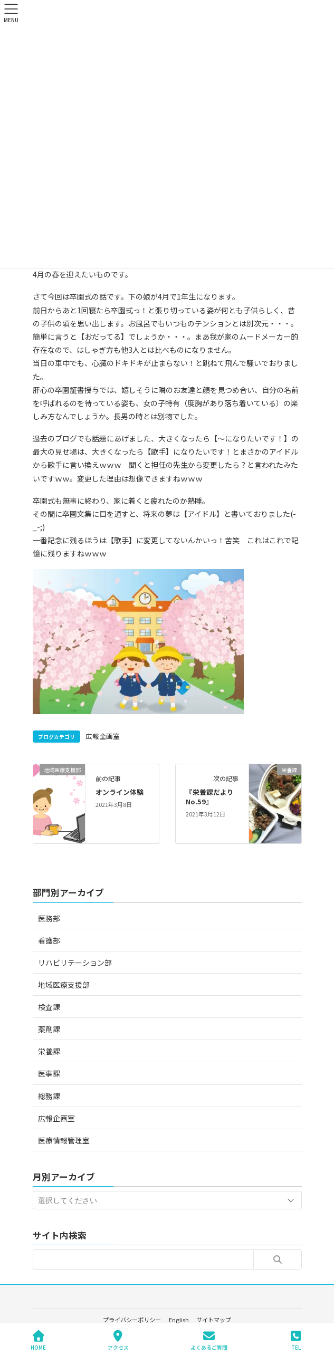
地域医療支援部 (64, 984)
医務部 (49, 918)
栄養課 (49, 1051)
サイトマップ (213, 1319)
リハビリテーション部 (75, 962)
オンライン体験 (120, 792)
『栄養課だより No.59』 (213, 796)
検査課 (49, 1007)
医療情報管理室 (64, 1140)
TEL (296, 1340)
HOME (38, 1340)
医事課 (49, 1073)
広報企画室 (102, 736)
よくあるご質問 (208, 1340)
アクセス (118, 1340)
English (179, 1319)
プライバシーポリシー (132, 1319)
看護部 (49, 940)
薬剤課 (49, 1029)
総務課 (49, 1096)
